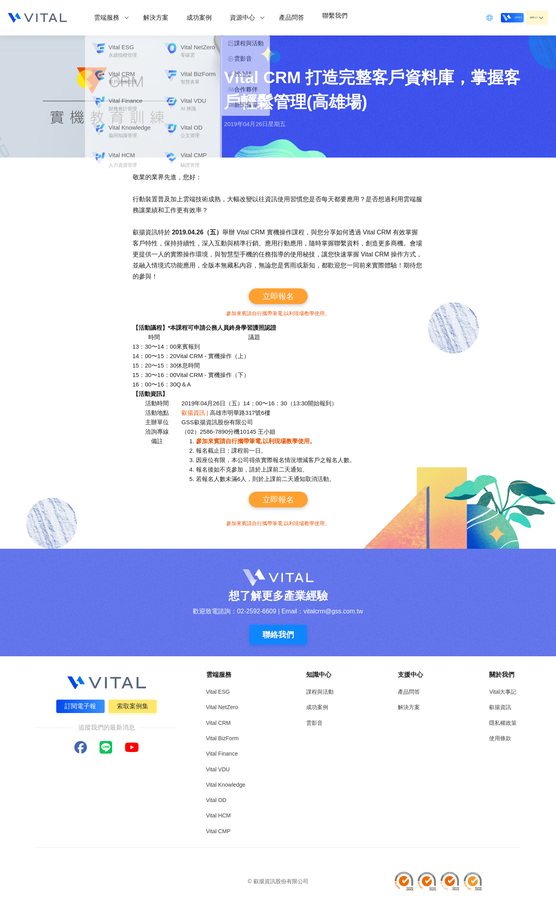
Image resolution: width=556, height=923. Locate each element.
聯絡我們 (278, 634)
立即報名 (278, 296)
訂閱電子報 (79, 704)
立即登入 (486, 17)
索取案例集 (134, 704)
